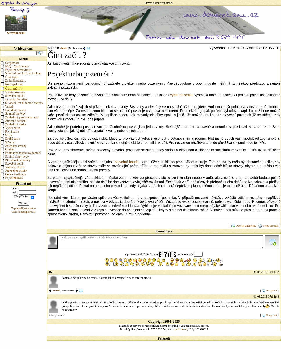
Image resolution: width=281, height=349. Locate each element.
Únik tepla (9, 77)
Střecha (7, 142)
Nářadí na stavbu (13, 110)
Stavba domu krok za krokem (21, 73)
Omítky (8, 149)
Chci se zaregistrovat (23, 211)
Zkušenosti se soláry (15, 160)
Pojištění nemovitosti (16, 70)
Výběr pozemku (13, 92)
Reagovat (269, 290)
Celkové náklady (13, 174)
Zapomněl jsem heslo (23, 208)
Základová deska (13, 124)
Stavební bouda (12, 95)
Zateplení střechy (14, 146)
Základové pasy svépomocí (20, 117)
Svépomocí (10, 63)
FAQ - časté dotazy (15, 66)
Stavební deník (12, 163)
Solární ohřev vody (15, 156)
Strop (6, 135)
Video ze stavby (13, 167)
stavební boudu (127, 162)
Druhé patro (10, 138)
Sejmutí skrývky (13, 113)
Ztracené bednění (14, 120)
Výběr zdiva (10, 128)
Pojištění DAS (12, 178)
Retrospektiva (11, 84)
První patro (10, 131)
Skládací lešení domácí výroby (22, 102)
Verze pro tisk (268, 225)
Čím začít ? (11, 88)
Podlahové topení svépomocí (21, 153)
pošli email (181, 329)
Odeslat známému (243, 225)
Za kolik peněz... (13, 80)
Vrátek (7, 106)
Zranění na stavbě (14, 171)
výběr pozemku (181, 95)
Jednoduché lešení (14, 99)
